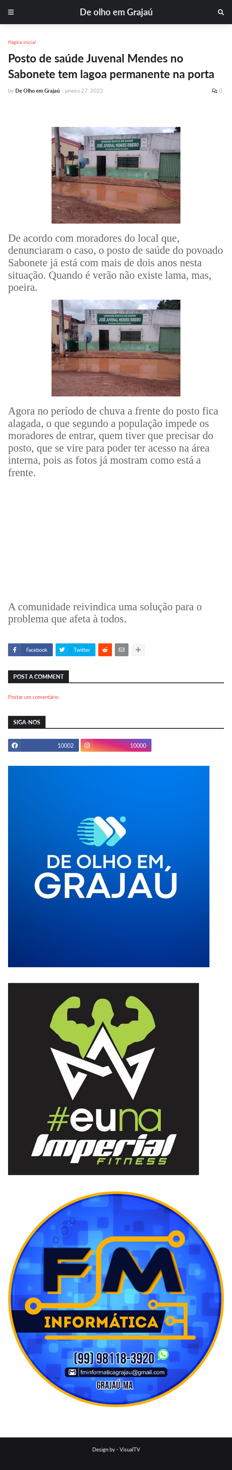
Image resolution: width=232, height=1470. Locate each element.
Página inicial (22, 42)
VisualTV (130, 1449)
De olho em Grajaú (116, 11)
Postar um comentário (33, 697)
